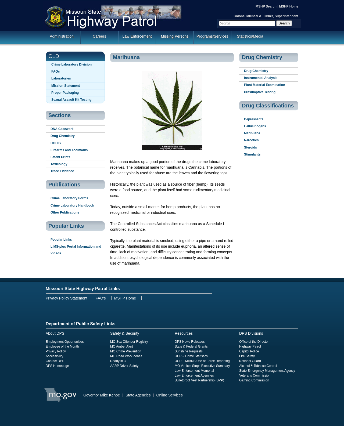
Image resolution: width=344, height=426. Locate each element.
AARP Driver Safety (124, 366)
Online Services (169, 395)
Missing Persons (175, 36)
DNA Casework (62, 129)
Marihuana (252, 133)
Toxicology (59, 164)
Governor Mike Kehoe (101, 395)
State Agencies (138, 395)
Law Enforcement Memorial (194, 371)
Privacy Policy (56, 351)
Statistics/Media (250, 36)
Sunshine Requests (189, 351)
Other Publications (65, 212)
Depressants (253, 119)
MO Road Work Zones (126, 356)
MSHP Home (288, 6)
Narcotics (251, 140)
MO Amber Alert (121, 346)
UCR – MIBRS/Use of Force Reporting (202, 361)
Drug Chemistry (63, 136)
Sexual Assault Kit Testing (71, 100)
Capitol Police (249, 351)
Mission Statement (65, 86)
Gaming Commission (254, 380)
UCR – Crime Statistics (191, 356)
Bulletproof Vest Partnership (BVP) (199, 380)
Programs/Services (212, 36)
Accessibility (54, 356)
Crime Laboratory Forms (69, 198)
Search (284, 23)
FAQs (55, 71)
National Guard (250, 361)
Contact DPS (55, 361)
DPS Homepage (57, 366)
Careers (99, 36)
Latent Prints (60, 157)
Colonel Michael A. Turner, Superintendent (266, 16)
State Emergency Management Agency (267, 371)
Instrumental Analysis (260, 78)
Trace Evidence (62, 171)
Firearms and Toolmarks (69, 150)
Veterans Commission (255, 375)
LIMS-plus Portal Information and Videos (76, 250)
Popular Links (61, 239)
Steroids (250, 147)
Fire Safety (247, 356)
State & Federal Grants (191, 346)
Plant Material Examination (264, 85)
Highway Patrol (250, 346)
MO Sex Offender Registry (129, 342)
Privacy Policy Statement (66, 298)
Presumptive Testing (259, 92)
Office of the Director (254, 342)
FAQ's (101, 298)
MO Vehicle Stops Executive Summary (202, 366)
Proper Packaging (65, 93)
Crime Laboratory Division (71, 64)
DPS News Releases (190, 342)
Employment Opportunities (65, 342)
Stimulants (252, 154)
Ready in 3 (118, 361)
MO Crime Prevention (125, 351)
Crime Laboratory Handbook (72, 205)
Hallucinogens (255, 126)
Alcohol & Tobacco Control (258, 366)
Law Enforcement (137, 36)
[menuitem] (172, 38)
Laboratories (61, 78)
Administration (62, 36)
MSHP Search (266, 6)
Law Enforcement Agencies (194, 375)
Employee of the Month (62, 346)
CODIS (56, 143)
